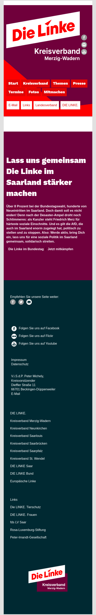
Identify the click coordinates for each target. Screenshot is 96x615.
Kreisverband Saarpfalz (26, 451)
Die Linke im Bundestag (25, 249)
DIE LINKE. (70, 105)
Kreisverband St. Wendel (27, 458)
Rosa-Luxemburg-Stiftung (28, 530)
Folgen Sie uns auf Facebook (39, 328)
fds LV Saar (18, 522)
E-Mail (13, 105)
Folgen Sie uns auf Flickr (36, 336)
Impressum (19, 359)
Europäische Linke (23, 481)
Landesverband (46, 105)
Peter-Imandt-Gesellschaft (28, 537)
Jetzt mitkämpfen (59, 249)
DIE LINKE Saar (21, 466)
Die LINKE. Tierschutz (25, 507)
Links (26, 105)
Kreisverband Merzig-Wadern (30, 421)
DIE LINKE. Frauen (23, 514)
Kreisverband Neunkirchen (28, 428)
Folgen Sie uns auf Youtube (38, 343)
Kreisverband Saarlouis (26, 435)
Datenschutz (19, 364)
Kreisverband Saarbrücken (28, 443)
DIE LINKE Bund (21, 473)
